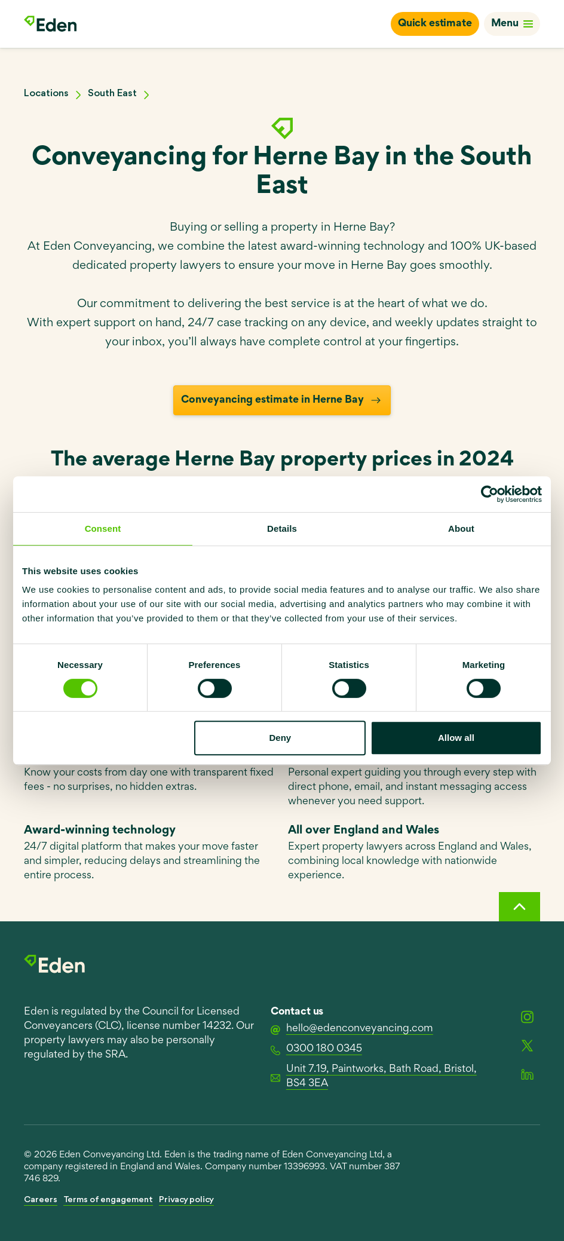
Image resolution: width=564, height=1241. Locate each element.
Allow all (456, 738)
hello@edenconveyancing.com (352, 1029)
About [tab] (461, 528)
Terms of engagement (108, 1200)
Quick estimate (435, 24)
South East (112, 93)
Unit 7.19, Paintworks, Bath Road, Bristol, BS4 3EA (374, 1077)
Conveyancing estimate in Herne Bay (282, 400)
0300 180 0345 (316, 1049)
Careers (40, 1200)
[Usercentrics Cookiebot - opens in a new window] (489, 494)
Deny (280, 738)
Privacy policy (186, 1200)
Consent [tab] (103, 528)
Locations (46, 93)
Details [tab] (282, 528)
